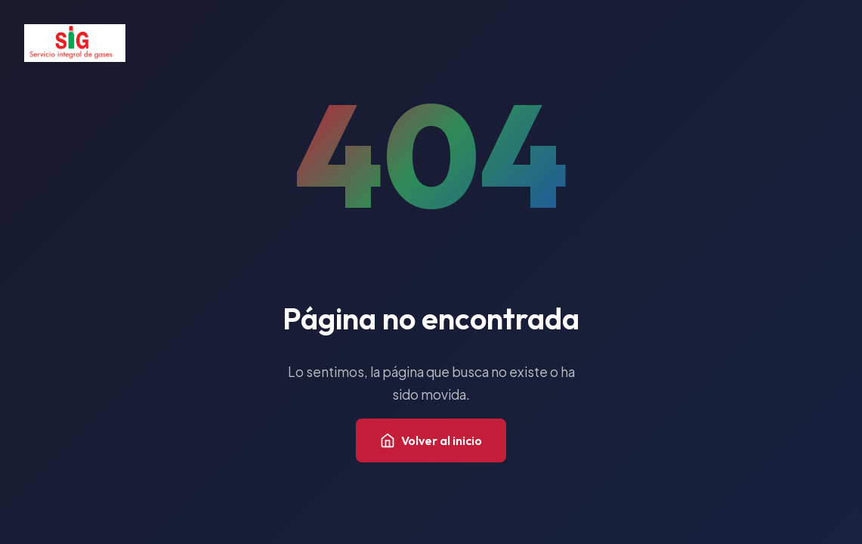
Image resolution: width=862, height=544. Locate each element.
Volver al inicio (431, 440)
